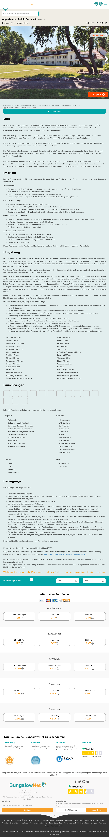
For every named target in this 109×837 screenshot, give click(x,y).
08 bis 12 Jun (90, 642)
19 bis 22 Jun (90, 616)
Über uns (5, 831)
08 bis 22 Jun (19, 692)
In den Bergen (89, 820)
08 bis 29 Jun (19, 717)
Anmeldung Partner (94, 831)
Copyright (29, 831)
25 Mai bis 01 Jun (19, 667)
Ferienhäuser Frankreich (71, 823)
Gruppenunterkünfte (47, 820)
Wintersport (100, 820)
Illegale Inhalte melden (42, 831)
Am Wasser (69, 820)
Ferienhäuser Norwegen (89, 823)
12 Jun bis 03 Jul (54, 717)
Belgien (27, 23)
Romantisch (5, 823)
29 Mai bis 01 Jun (19, 616)
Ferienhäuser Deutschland (53, 823)
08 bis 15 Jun (90, 667)
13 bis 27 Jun (90, 692)
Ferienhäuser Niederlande (20, 823)
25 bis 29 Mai (19, 642)
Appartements (28, 820)
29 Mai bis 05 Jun (54, 667)
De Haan (6, 23)
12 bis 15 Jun (54, 616)
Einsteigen (101, 4)
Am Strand (59, 820)
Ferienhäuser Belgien (36, 823)
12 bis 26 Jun (54, 692)
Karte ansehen (54, 111)
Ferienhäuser (8, 820)
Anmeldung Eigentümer (78, 831)
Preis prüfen (97, 94)
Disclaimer (20, 831)
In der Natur (79, 820)
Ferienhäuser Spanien (57, 826)
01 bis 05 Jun (54, 642)
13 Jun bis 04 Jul (90, 717)
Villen (37, 820)
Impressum (65, 831)
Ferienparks (17, 820)
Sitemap (12, 831)
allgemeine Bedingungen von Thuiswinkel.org (67, 554)
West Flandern (17, 23)
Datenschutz (55, 831)
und (45, 554)
